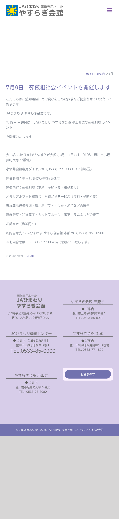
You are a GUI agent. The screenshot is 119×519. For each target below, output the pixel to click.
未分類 (30, 256)
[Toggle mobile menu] (110, 10)
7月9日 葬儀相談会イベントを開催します (58, 87)
